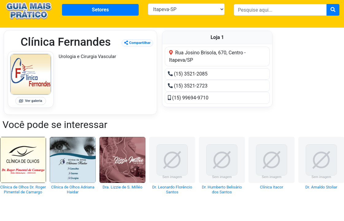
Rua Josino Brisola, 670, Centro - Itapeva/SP (207, 56)
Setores (100, 10)
